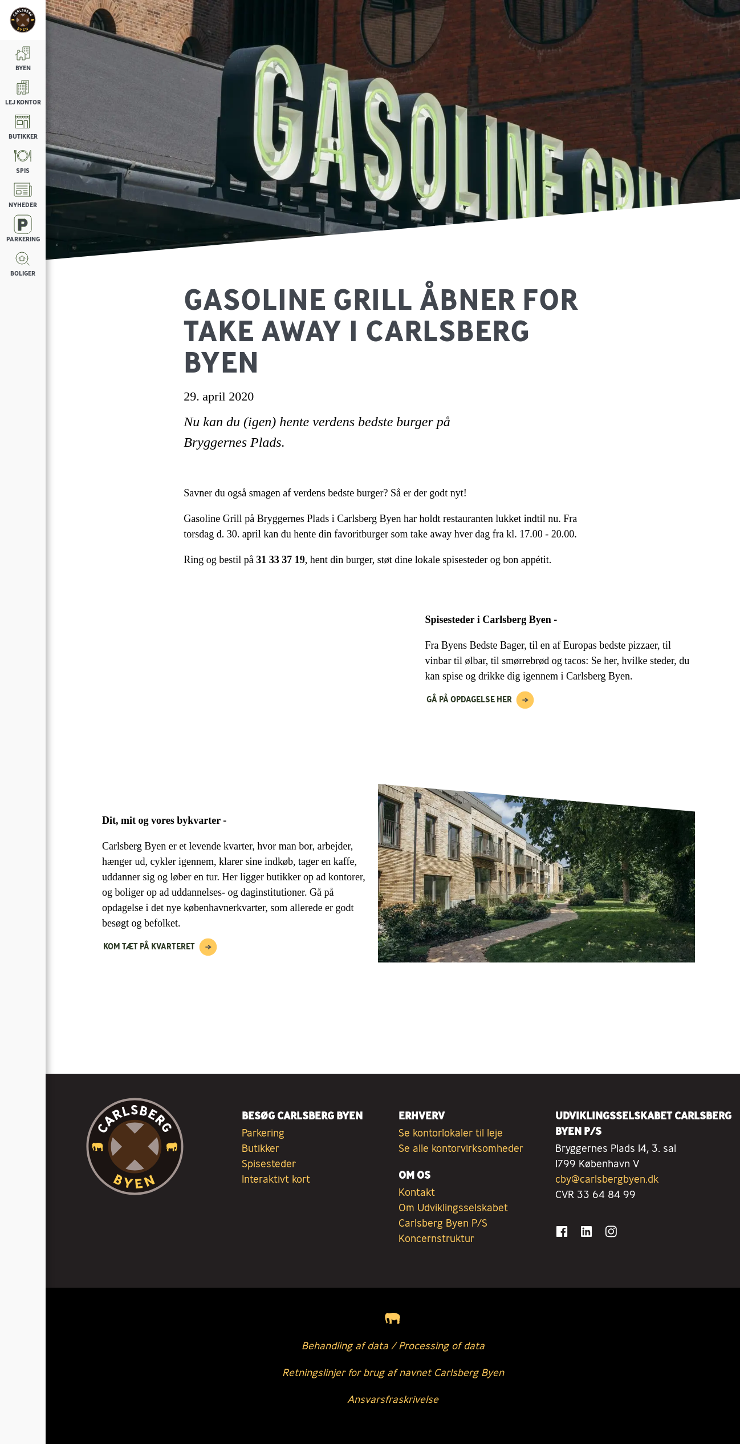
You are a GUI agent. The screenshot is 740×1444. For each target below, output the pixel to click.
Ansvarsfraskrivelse (392, 1399)
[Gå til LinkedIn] (586, 1231)
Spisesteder (269, 1163)
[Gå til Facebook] (561, 1231)
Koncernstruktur (436, 1238)
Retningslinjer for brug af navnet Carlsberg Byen (393, 1372)
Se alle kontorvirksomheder (461, 1148)
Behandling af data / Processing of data (393, 1345)
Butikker (260, 1148)
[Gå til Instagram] (610, 1231)
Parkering (263, 1132)
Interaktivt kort (276, 1178)
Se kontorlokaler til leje (451, 1132)
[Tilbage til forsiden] (23, 20)
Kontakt (417, 1192)
